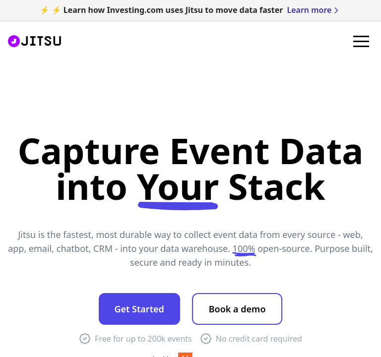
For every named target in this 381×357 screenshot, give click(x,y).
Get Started (139, 309)
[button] (361, 41)
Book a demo (237, 309)
